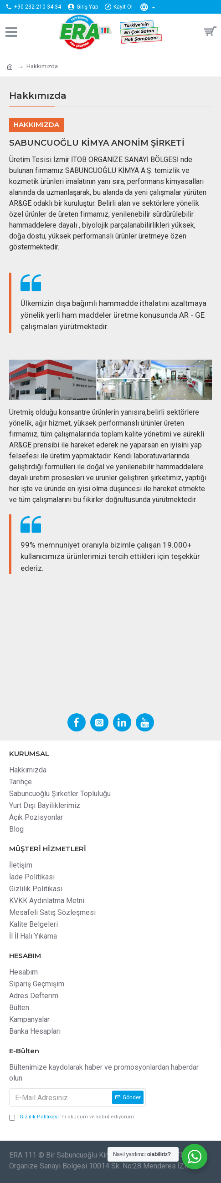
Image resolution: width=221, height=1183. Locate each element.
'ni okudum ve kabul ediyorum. (72, 1117)
